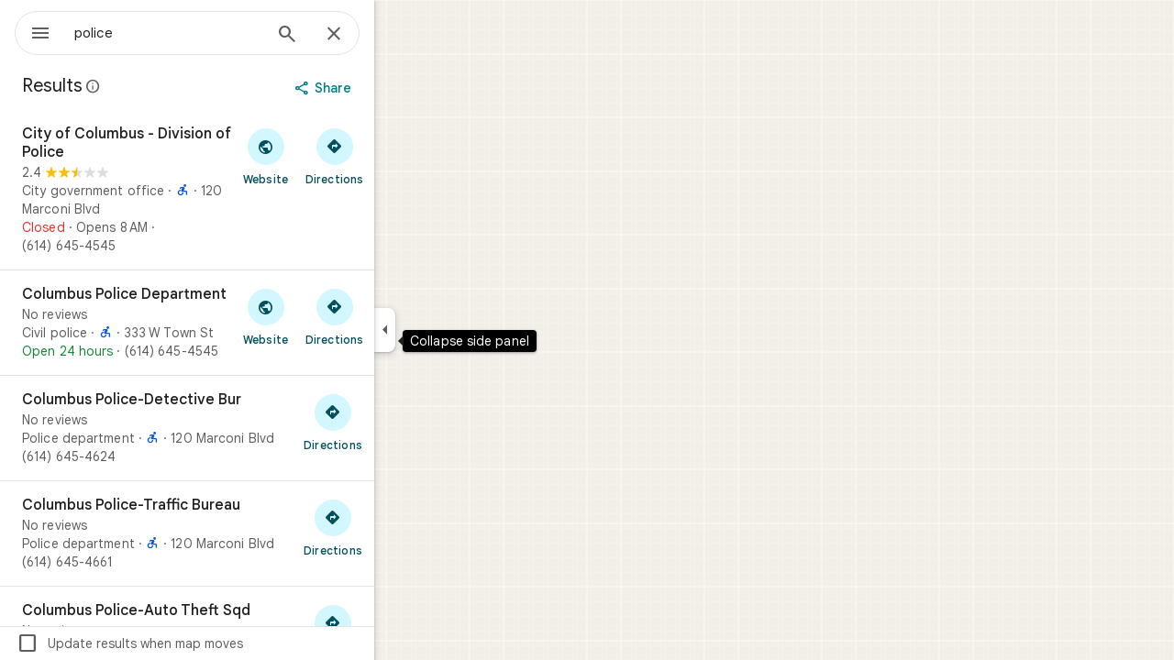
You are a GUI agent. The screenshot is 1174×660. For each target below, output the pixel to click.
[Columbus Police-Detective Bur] (253, 428)
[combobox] (215, 33)
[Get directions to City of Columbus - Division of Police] (400, 156)
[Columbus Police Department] (253, 322)
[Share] (391, 88)
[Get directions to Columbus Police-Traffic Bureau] (399, 527)
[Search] (353, 36)
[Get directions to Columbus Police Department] (400, 316)
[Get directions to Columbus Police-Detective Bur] (399, 421)
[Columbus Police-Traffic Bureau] (253, 533)
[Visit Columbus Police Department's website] (331, 316)
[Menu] (33, 31)
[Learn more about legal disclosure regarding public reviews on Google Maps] (159, 86)
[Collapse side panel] (450, 330)
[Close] (400, 35)
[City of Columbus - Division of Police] (253, 190)
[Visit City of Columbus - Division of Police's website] (331, 156)
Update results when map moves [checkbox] (196, 643)
